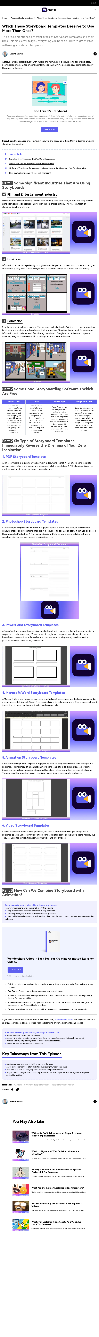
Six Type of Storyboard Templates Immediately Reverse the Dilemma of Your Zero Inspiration (47, 168)
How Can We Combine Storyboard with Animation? (30, 173)
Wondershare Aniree (64, 1020)
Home (4, 18)
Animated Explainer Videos (22, 18)
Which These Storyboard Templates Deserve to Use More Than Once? (65, 18)
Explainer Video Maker (63, 1085)
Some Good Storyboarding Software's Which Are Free (31, 164)
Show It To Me (49, 130)
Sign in (93, 3)
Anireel (18, 1085)
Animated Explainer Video (38, 1085)
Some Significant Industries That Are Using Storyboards (32, 159)
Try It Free (15, 969)
